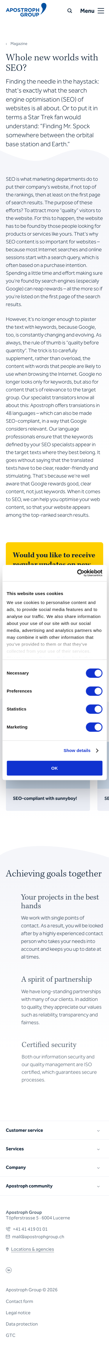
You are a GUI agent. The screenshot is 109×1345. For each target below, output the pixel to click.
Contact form (19, 1301)
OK (54, 768)
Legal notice (18, 1312)
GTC (10, 1335)
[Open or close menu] (101, 10)
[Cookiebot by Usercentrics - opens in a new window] (77, 573)
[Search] (69, 10)
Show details (77, 750)
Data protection (22, 1324)
